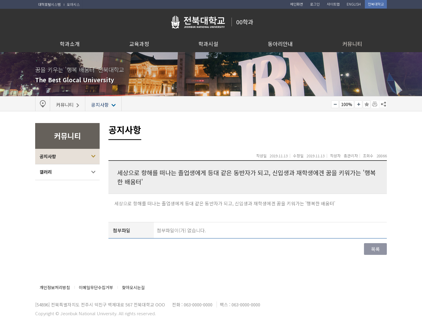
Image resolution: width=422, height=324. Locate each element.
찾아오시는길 (133, 287)
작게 (335, 104)
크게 (358, 104)
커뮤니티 (352, 43)
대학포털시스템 (49, 4)
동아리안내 (280, 43)
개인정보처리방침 (55, 287)
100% (346, 104)
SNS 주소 (383, 104)
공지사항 (48, 156)
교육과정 (139, 43)
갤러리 (46, 172)
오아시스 (73, 4)
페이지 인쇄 (375, 104)
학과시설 (208, 43)
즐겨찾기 (366, 104)
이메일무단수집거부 (96, 287)
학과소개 (70, 43)
